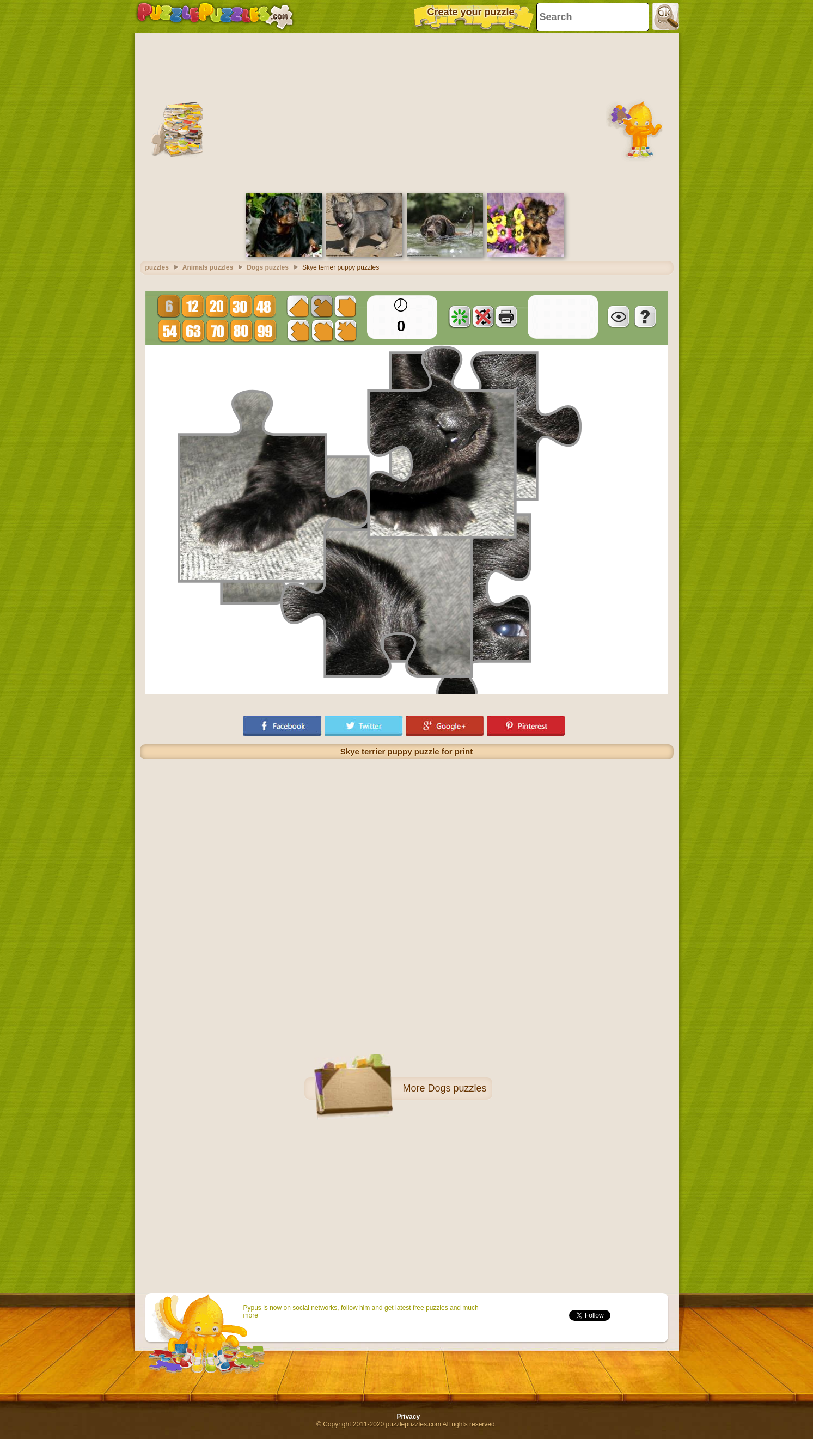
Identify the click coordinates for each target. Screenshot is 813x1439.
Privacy (408, 1416)
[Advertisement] (407, 111)
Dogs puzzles (456, 1088)
